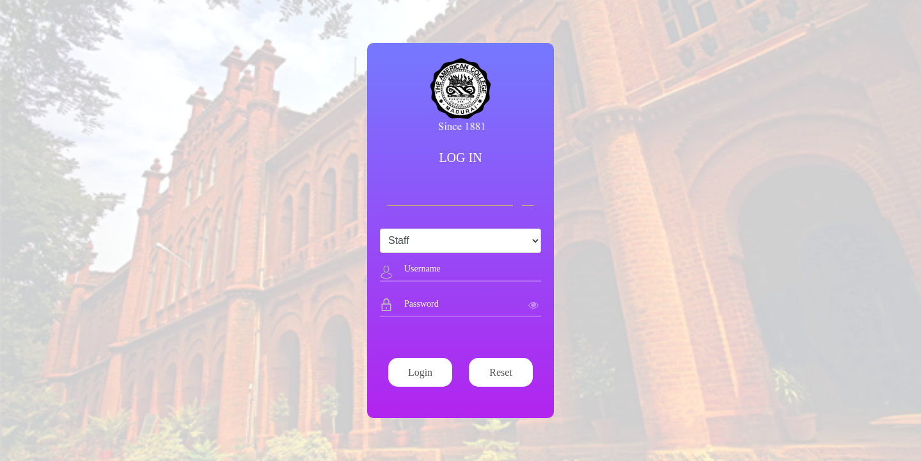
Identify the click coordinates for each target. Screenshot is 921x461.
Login (420, 372)
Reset (500, 372)
